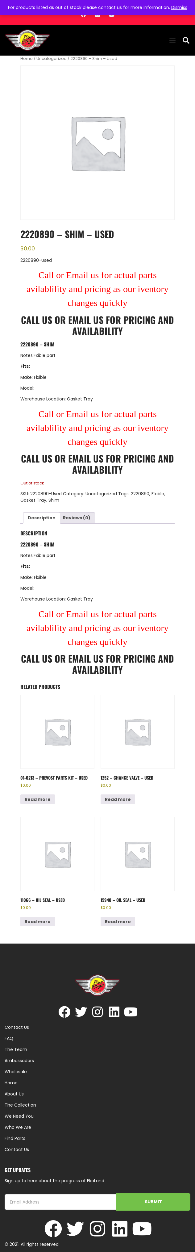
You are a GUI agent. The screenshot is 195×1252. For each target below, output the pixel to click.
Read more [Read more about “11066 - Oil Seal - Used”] (38, 922)
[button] (173, 40)
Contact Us (17, 1149)
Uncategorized (51, 58)
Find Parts (15, 1138)
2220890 (140, 494)
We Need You (19, 1116)
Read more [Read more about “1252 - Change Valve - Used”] (118, 799)
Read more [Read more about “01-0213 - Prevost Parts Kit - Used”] (38, 799)
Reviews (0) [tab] (76, 518)
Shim (53, 500)
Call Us (36, 320)
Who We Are (18, 1127)
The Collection (20, 1105)
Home (26, 58)
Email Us (87, 320)
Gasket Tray (33, 500)
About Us (14, 1094)
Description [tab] (42, 518)
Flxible (157, 494)
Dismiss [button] (179, 7)
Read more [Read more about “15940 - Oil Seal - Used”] (118, 922)
